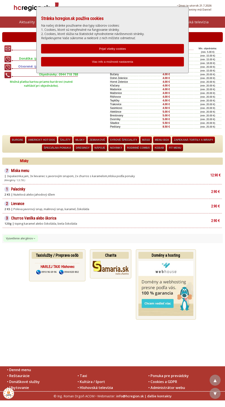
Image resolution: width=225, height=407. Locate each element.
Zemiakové (97, 139)
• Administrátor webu (166, 387)
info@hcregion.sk (130, 396)
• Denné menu (19, 369)
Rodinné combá (138, 147)
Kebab (159, 147)
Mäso (146, 139)
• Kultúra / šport (91, 381)
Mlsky (80, 139)
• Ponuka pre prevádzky (168, 375)
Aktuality (27, 21)
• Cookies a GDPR (162, 381)
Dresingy (83, 147)
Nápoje (99, 147)
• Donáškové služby (23, 381)
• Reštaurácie (18, 375)
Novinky (116, 147)
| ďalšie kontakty (158, 396)
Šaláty (65, 139)
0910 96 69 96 (46, 271)
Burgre (17, 139)
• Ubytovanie (18, 387)
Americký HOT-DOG (41, 139)
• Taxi (82, 375)
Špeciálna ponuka (57, 147)
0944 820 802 (69, 271)
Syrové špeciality (123, 139)
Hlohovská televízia (192, 21)
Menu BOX (162, 139)
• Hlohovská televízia (95, 387)
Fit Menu (175, 147)
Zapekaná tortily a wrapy (193, 139)
